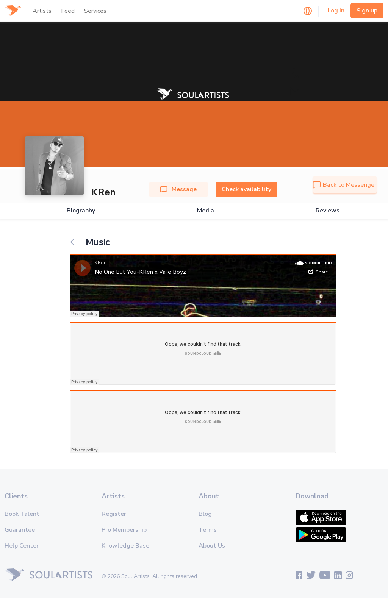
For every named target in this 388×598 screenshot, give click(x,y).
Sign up (367, 10)
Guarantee (20, 530)
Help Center (22, 546)
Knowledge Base (125, 546)
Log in (336, 10)
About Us (212, 546)
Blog (205, 514)
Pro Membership (124, 530)
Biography (81, 211)
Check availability (246, 189)
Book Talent (22, 514)
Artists (42, 11)
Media (205, 211)
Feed (68, 11)
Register (114, 514)
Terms (208, 530)
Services (95, 11)
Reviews (328, 211)
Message (178, 189)
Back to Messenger (345, 185)
